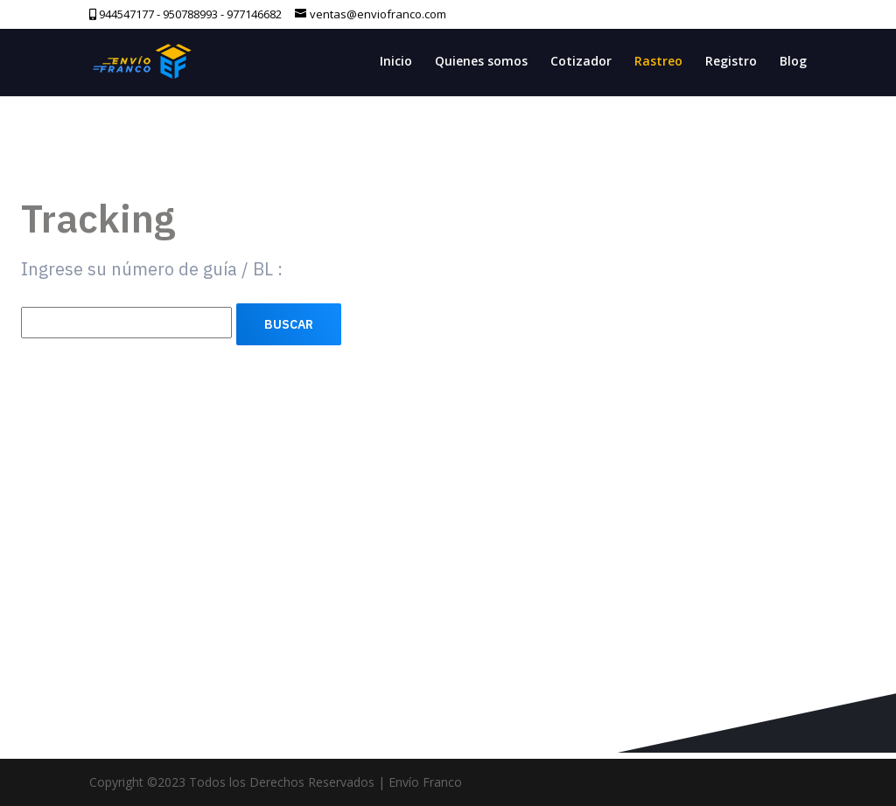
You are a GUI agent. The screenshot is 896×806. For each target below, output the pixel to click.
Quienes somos (481, 62)
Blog (793, 62)
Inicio (396, 62)
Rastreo (658, 62)
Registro (731, 62)
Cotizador (581, 62)
